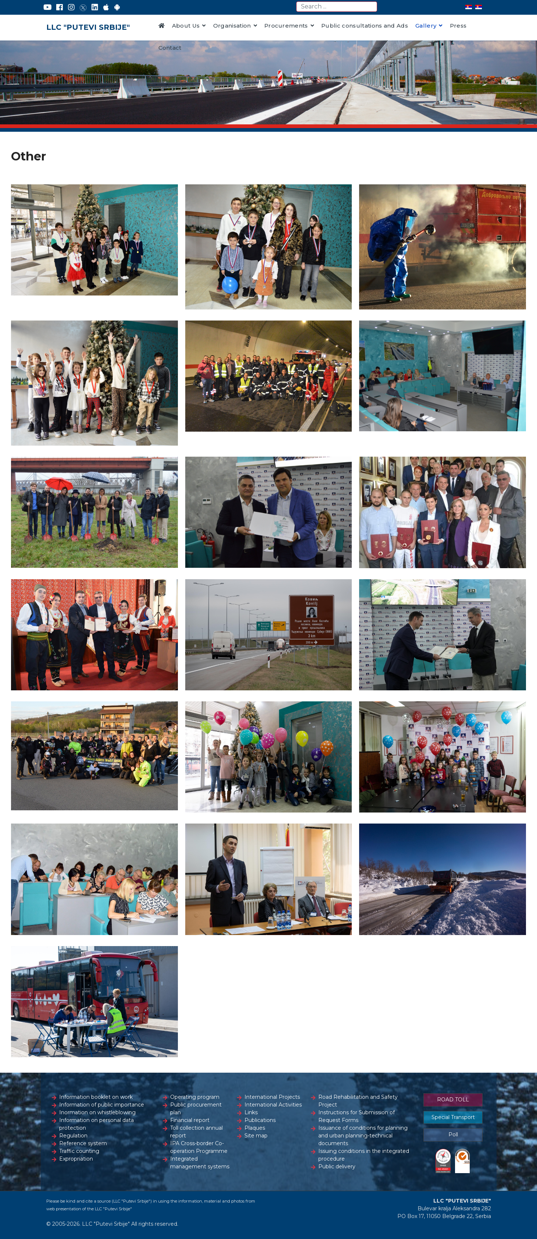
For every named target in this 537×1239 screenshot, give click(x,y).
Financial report (190, 1120)
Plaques (254, 1128)
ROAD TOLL (453, 1099)
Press (458, 25)
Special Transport (453, 1117)
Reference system (83, 1143)
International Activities (273, 1104)
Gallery (425, 25)
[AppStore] (106, 7)
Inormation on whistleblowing (97, 1112)
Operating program (194, 1097)
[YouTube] (47, 7)
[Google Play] (117, 7)
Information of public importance (101, 1104)
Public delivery (336, 1166)
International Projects (272, 1097)
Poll (453, 1134)
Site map (256, 1135)
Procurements (286, 25)
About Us (186, 25)
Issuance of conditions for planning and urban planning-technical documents (363, 1136)
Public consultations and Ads (364, 25)
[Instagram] (71, 7)
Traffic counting (79, 1151)
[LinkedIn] (95, 7)
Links (251, 1112)
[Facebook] (59, 7)
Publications (260, 1120)
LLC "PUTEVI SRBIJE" (88, 27)
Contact (170, 47)
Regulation (73, 1135)
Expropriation (76, 1158)
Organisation (232, 25)
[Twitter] (83, 7)
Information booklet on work (96, 1097)
